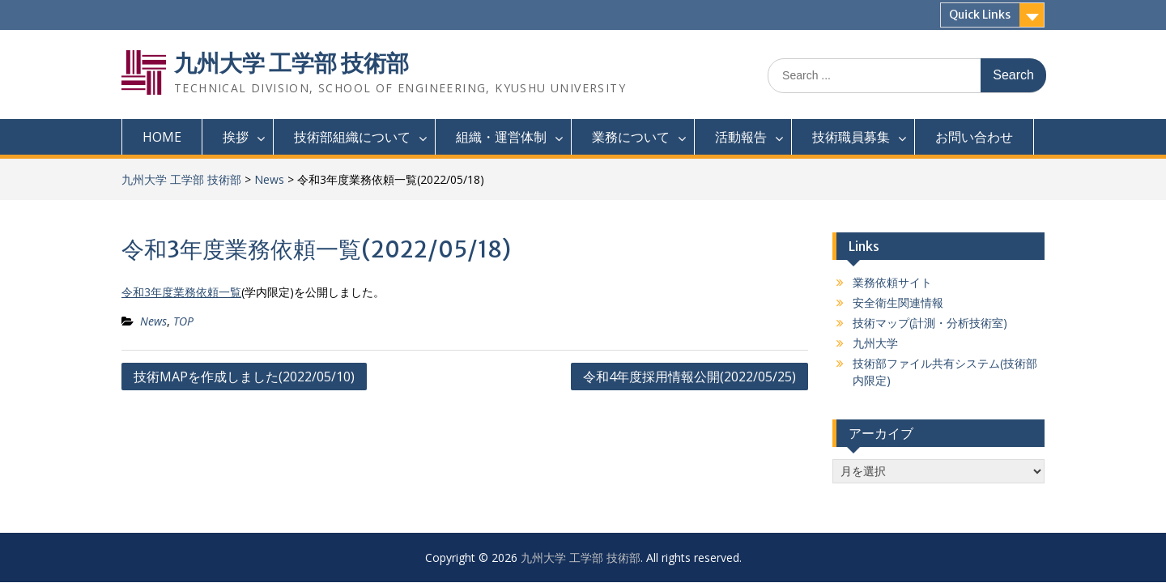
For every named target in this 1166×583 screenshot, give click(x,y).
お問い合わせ (974, 137)
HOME (162, 137)
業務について (631, 137)
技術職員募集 (851, 137)
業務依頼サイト (892, 282)
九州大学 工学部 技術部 (291, 63)
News (269, 179)
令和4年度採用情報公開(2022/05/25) (689, 376)
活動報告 (741, 137)
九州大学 (875, 343)
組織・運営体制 (501, 137)
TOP (183, 321)
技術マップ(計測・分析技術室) (930, 322)
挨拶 (236, 137)
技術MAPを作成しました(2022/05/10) (244, 376)
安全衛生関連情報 (898, 302)
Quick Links (980, 14)
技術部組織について (352, 137)
